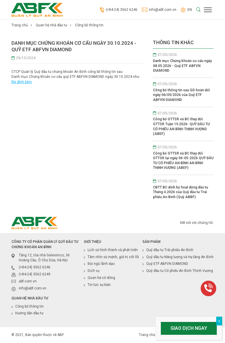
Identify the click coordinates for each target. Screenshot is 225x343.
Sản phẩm (151, 242)
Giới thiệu (92, 242)
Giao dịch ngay (189, 328)
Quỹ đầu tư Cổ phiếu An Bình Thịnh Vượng (179, 271)
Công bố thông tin (89, 25)
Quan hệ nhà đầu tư (51, 25)
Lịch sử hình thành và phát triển (113, 250)
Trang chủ (19, 25)
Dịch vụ (94, 271)
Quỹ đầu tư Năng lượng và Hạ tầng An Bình (180, 257)
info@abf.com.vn (159, 10)
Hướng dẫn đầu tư (29, 313)
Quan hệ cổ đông (101, 278)
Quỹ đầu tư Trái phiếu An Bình (169, 250)
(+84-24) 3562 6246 (118, 10)
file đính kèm (21, 82)
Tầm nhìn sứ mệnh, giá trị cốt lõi (113, 257)
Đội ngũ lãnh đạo (101, 264)
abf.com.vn (28, 281)
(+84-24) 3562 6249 (34, 274)
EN (186, 10)
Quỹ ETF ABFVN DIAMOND (167, 264)
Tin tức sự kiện (99, 285)
